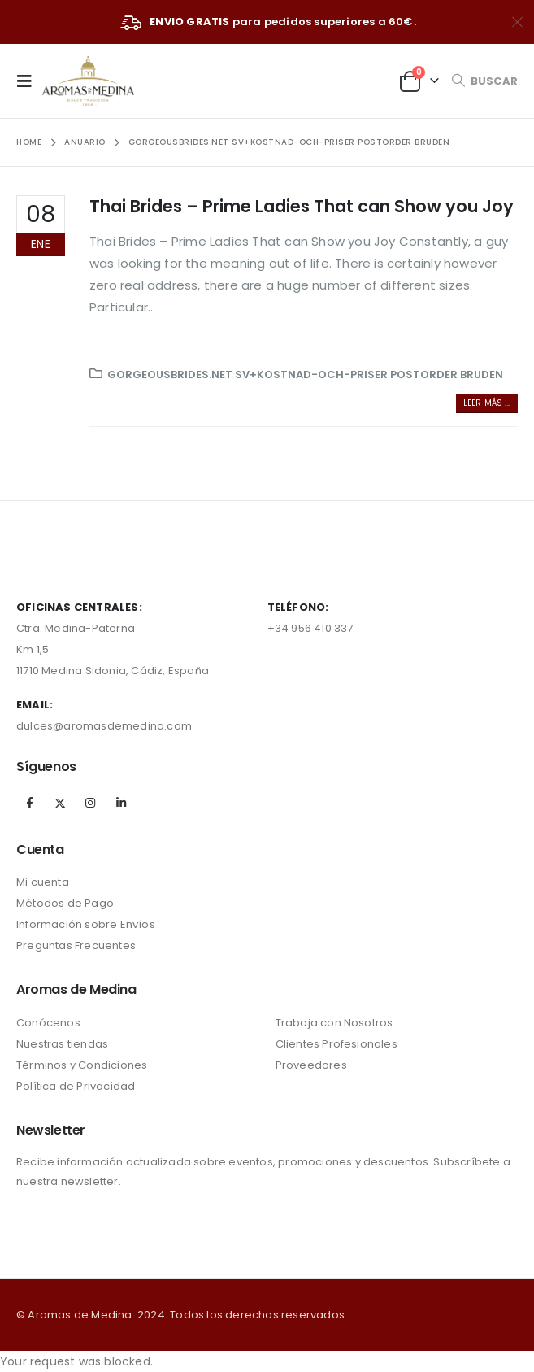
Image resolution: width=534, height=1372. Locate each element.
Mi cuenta (42, 882)
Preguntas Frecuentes (76, 945)
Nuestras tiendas (62, 1044)
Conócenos (48, 1022)
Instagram (90, 803)
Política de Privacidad (75, 1086)
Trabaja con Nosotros (334, 1022)
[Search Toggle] (484, 81)
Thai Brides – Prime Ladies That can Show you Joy (301, 206)
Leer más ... (486, 403)
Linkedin (121, 803)
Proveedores (311, 1065)
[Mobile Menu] (29, 80)
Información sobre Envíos (85, 924)
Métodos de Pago (65, 903)
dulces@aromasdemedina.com (104, 726)
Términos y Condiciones (81, 1065)
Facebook (30, 803)
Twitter (60, 803)
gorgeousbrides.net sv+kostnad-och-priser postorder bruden (305, 374)
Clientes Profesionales (336, 1044)
